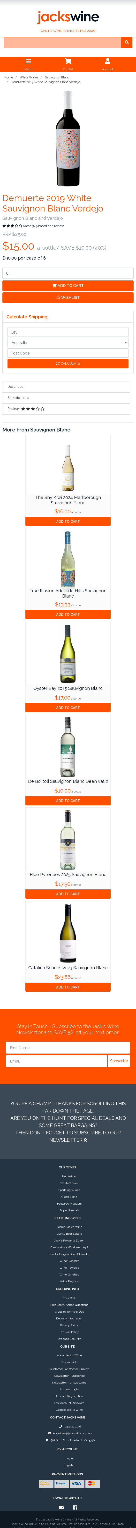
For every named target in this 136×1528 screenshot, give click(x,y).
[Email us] (61, 1473)
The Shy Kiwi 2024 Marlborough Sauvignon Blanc (68, 500)
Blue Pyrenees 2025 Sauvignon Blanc (68, 874)
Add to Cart (68, 285)
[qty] (68, 332)
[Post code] (68, 353)
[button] (68, 297)
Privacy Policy (69, 1290)
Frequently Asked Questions (69, 1270)
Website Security (69, 1304)
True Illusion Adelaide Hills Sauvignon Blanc (68, 593)
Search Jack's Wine (69, 1192)
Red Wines (69, 1142)
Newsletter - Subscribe (69, 1341)
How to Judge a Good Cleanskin (69, 1219)
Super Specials (69, 1176)
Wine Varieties (69, 1240)
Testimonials (69, 1327)
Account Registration (69, 1361)
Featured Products (69, 1169)
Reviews (26, 409)
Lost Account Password (69, 1368)
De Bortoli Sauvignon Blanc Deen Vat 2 (68, 781)
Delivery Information (69, 1284)
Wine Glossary (69, 1226)
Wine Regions (69, 1247)
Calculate (68, 363)
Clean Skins (69, 1162)
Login (69, 1424)
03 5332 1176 (69, 1392)
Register (69, 1430)
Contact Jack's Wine (69, 1375)
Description (16, 386)
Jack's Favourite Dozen (69, 1206)
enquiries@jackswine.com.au (69, 1399)
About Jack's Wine (69, 1321)
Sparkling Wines (69, 1155)
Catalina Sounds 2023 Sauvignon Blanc (68, 967)
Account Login (69, 1355)
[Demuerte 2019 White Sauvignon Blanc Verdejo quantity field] (68, 273)
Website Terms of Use (69, 1277)
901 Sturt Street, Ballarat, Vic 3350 (69, 1405)
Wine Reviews (69, 1233)
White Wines (69, 1148)
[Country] (68, 342)
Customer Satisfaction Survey (69, 1334)
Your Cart (69, 1263)
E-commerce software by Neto (68, 1520)
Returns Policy (69, 1297)
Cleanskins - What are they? (69, 1213)
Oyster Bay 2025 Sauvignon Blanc (68, 688)
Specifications (18, 398)
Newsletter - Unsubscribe (69, 1348)
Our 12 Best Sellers (69, 1199)
